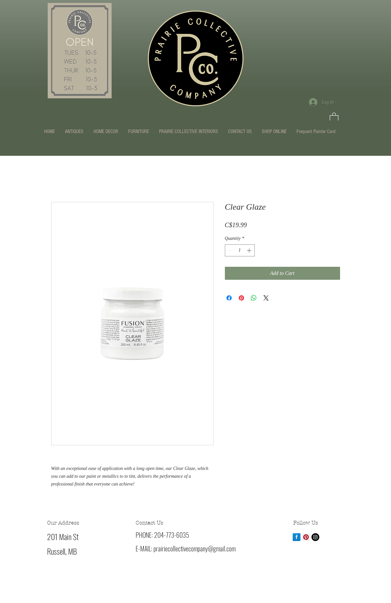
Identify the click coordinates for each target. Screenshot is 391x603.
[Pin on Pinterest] (241, 298)
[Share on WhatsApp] (254, 298)
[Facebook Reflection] (296, 537)
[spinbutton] (240, 250)
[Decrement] (230, 250)
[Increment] (250, 250)
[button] (334, 117)
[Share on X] (266, 298)
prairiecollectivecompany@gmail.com (194, 548)
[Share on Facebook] (229, 298)
